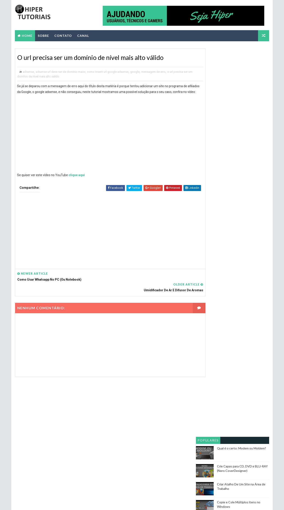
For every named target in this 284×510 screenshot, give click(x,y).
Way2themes (53, 502)
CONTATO (62, 35)
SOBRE (43, 35)
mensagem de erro (153, 71)
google (134, 71)
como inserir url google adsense (107, 71)
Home (26, 35)
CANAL (83, 35)
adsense (28, 71)
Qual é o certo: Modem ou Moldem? (241, 119)
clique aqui (76, 181)
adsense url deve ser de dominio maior (60, 71)
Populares (208, 111)
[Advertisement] (101, 233)
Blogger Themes (97, 502)
